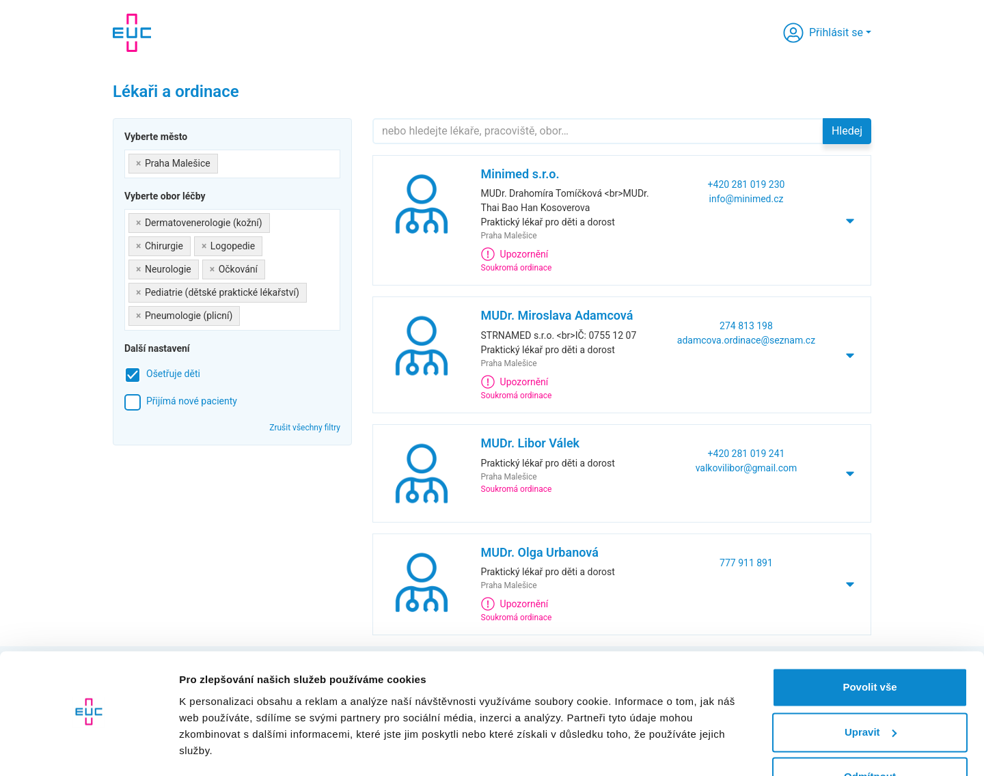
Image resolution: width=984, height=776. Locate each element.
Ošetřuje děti (173, 373)
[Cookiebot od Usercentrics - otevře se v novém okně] (88, 749)
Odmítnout (870, 738)
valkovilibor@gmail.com (746, 467)
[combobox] (232, 164)
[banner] (132, 33)
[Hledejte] (597, 131)
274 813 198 (746, 325)
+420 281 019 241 (746, 453)
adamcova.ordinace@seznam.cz (746, 340)
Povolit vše (870, 648)
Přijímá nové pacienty (191, 401)
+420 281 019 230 (746, 184)
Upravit (871, 693)
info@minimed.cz (746, 198)
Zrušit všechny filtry (304, 427)
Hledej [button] (847, 130)
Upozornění (515, 254)
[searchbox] (225, 161)
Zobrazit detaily (217, 749)
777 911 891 (746, 562)
